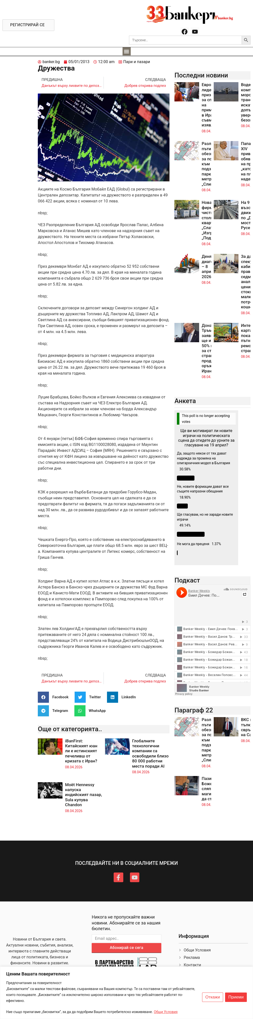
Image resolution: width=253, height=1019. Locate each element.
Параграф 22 (193, 710)
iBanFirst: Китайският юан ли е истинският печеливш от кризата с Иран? (81, 751)
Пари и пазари (136, 61)
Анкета (185, 401)
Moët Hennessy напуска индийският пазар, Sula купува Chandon (83, 794)
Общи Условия (166, 1012)
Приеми (236, 997)
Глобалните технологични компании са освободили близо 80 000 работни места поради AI (150, 753)
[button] (127, 51)
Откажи (212, 997)
